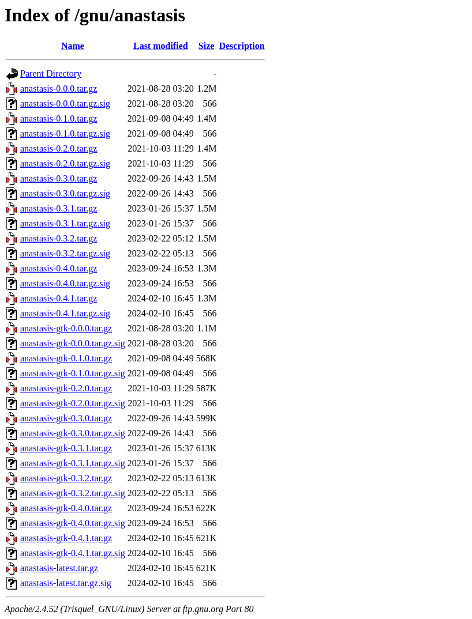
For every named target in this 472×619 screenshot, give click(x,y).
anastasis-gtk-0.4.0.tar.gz (66, 508)
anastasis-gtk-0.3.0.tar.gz (66, 418)
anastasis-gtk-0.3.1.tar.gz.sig (72, 463)
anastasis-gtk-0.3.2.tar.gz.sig (72, 493)
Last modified (160, 46)
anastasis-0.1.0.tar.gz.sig (65, 133)
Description (241, 46)
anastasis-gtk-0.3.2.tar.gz (66, 478)
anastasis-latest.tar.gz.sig (65, 583)
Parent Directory (50, 73)
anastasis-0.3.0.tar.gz (58, 178)
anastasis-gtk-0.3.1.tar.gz (66, 448)
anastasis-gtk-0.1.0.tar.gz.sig (72, 373)
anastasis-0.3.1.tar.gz (58, 208)
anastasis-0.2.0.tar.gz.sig (65, 163)
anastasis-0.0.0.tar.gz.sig (65, 103)
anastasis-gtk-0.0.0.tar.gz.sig (72, 343)
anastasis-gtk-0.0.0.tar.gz (66, 328)
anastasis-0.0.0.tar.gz (58, 88)
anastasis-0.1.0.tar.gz (58, 118)
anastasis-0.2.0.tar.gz (58, 148)
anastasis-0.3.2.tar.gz (58, 238)
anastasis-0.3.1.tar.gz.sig (65, 223)
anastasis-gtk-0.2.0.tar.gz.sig (72, 403)
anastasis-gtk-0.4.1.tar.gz (66, 538)
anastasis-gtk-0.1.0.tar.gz (66, 358)
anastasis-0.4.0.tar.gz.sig (65, 283)
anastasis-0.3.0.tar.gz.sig (65, 193)
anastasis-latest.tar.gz (59, 568)
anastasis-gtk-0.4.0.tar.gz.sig (72, 523)
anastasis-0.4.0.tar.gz (58, 268)
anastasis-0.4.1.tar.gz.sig (65, 313)
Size (206, 46)
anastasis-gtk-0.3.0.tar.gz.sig (72, 433)
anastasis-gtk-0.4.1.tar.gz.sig (72, 553)
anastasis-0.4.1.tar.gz (58, 298)
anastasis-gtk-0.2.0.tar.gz (66, 388)
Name (72, 46)
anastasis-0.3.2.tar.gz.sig (65, 253)
